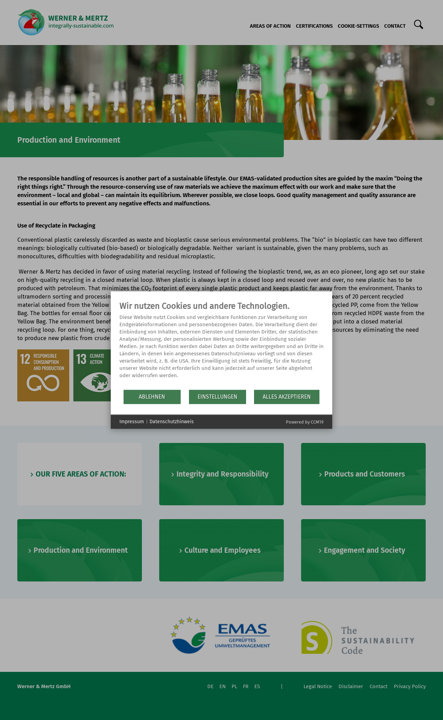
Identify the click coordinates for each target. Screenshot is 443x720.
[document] (221, 345)
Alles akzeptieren (287, 396)
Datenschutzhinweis (172, 422)
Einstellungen (217, 396)
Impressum (131, 422)
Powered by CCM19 (305, 421)
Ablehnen (152, 396)
